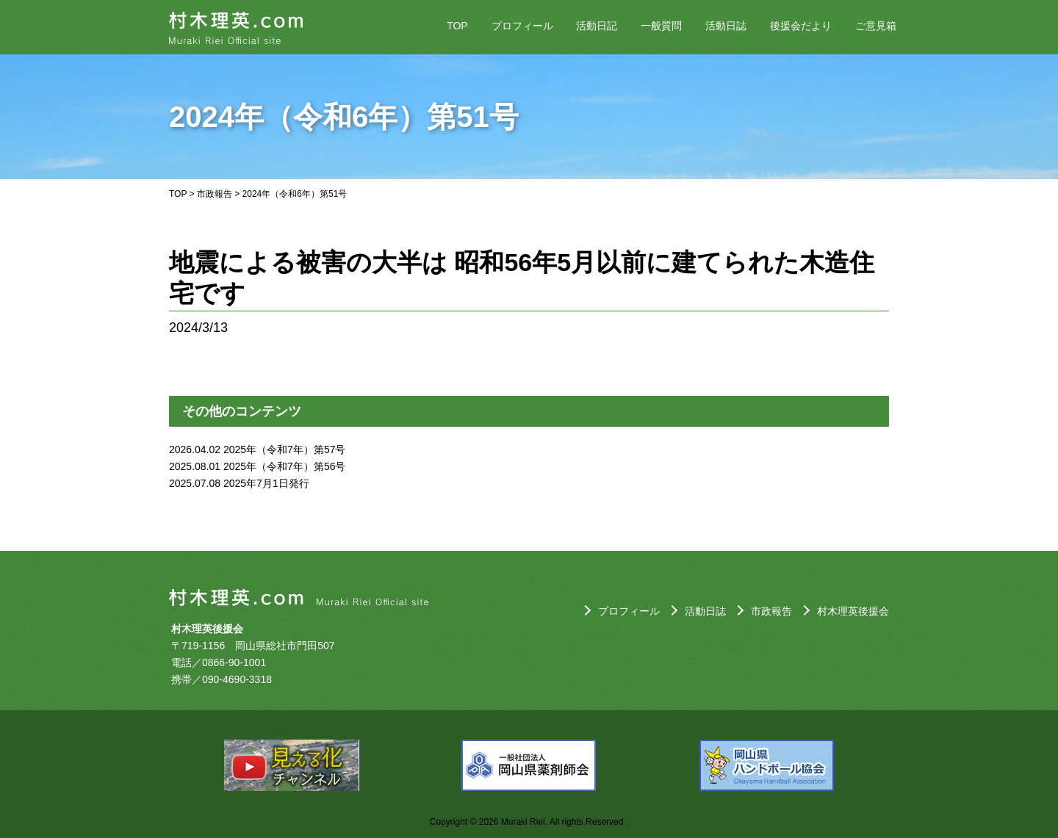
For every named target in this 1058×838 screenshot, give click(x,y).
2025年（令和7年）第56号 (284, 466)
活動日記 (596, 26)
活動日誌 (725, 26)
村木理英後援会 (853, 611)
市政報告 (214, 194)
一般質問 (661, 26)
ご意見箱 (875, 26)
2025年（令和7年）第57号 (284, 449)
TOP (457, 26)
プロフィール (522, 26)
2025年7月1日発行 (266, 483)
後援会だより (801, 26)
